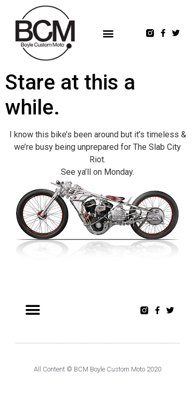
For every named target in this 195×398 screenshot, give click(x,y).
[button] (108, 33)
